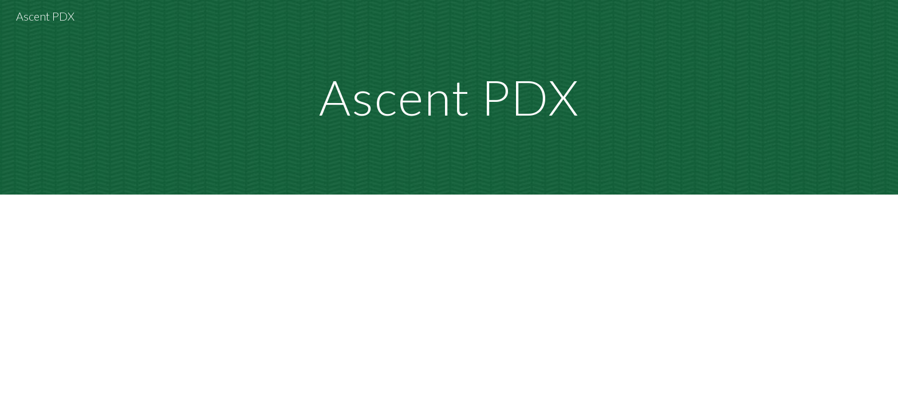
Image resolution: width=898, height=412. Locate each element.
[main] (449, 97)
